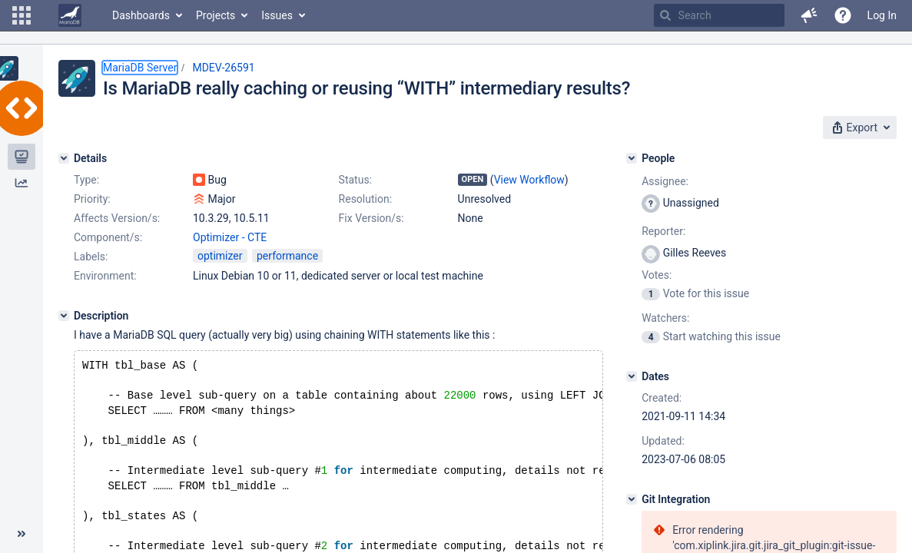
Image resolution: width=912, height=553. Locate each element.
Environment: (105, 276)
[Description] (63, 315)
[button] (21, 15)
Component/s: (108, 237)
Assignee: (665, 181)
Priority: (92, 199)
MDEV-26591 (223, 67)
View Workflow (529, 180)
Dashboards (141, 15)
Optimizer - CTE (230, 237)
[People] (631, 158)
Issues (277, 15)
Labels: (91, 256)
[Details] (63, 158)
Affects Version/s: (117, 218)
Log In (882, 15)
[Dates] (631, 376)
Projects (215, 15)
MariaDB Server (140, 67)
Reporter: (663, 231)
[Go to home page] (70, 15)
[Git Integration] (631, 499)
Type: (86, 180)
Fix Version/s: (371, 218)
